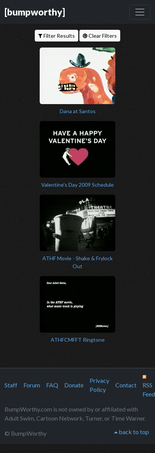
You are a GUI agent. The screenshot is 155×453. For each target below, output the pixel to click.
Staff (11, 385)
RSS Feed (149, 386)
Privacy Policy (99, 385)
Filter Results (56, 35)
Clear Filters (100, 35)
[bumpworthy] (35, 11)
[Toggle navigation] (139, 12)
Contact (125, 385)
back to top (131, 431)
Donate (74, 385)
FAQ (52, 385)
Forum (31, 385)
